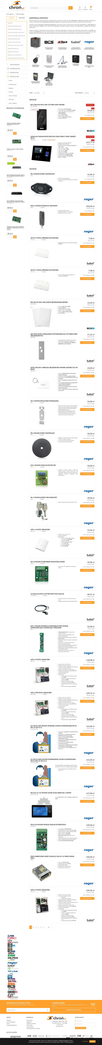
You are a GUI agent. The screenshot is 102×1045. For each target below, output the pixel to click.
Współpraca (87, 1)
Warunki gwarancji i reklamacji (33, 1028)
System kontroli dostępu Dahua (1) (15, 29)
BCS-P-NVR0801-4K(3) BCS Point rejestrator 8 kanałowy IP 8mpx (16, 201)
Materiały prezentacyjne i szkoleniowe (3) (16, 58)
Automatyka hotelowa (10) (13, 48)
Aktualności (65, 1)
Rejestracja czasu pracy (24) (13, 51)
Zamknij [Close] (92, 1041)
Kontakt (93, 1)
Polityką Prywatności (64, 1040)
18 (48, 927)
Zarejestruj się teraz (74, 1010)
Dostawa (9, 1020)
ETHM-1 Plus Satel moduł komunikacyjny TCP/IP (13, 124)
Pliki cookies (29, 1025)
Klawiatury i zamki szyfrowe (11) (14, 42)
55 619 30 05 (33, 1)
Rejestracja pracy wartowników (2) (14, 54)
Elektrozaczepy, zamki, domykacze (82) (15, 45)
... (45, 927)
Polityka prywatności (31, 1023)
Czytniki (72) (10, 22)
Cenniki (10, 80)
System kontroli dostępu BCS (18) (14, 26)
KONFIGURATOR (14, 64)
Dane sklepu (29, 1020)
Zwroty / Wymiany (13, 95)
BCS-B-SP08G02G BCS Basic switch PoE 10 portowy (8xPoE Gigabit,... (16, 175)
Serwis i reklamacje (11, 1022)
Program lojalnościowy (12, 1025)
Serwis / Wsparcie (13, 103)
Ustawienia (85, 1041)
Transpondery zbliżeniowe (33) (14, 38)
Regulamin (11, 88)
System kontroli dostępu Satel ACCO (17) (16, 32)
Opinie (70, 1)
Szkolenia (75, 1)
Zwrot (8, 1023)
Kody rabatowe (30, 1026)
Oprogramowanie (12, 84)
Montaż (81, 1)
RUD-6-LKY (60, 748)
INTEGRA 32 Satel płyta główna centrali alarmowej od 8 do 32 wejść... (15, 228)
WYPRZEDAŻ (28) (15, 68)
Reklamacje (11, 99)
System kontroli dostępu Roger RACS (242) (16, 35)
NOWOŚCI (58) (14, 72)
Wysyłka (11, 92)
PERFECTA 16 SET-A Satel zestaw (15, 149)
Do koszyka (87, 118)
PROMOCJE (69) (14, 76)
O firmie (59, 1)
